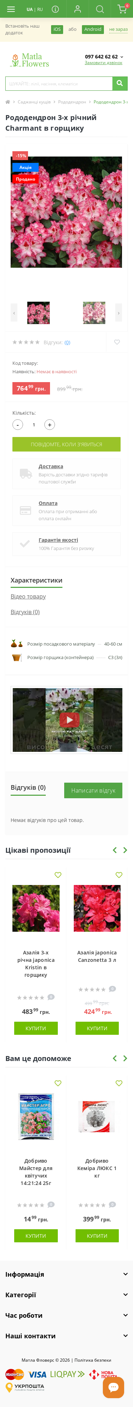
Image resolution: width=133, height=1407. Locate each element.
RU (40, 9)
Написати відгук (93, 790)
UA (30, 9)
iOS (57, 29)
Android (92, 29)
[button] (77, 9)
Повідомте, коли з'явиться (66, 444)
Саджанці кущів (34, 102)
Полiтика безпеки (92, 1360)
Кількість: (24, 412)
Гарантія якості (58, 540)
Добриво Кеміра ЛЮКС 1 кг (97, 1168)
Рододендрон (72, 102)
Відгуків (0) (25, 612)
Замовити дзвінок (103, 62)
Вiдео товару (28, 596)
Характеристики (36, 580)
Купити (36, 1028)
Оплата (48, 503)
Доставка (51, 466)
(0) (67, 342)
